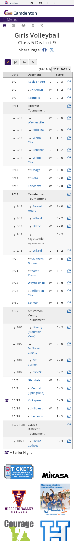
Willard (37, 218)
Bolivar (33, 302)
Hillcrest (38, 130)
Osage (35, 170)
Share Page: (29, 49)
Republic (34, 98)
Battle (37, 226)
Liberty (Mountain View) (35, 331)
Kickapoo (34, 400)
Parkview (34, 186)
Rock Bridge (36, 81)
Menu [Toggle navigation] (10, 19)
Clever (37, 372)
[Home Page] (33, 3)
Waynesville (36, 122)
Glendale (34, 380)
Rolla (34, 178)
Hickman (37, 89)
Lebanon (38, 150)
